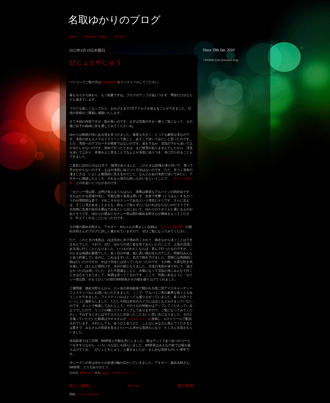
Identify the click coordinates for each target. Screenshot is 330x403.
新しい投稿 (79, 385)
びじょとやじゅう (95, 62)
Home (73, 36)
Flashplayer (109, 82)
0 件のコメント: (123, 373)
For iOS (119, 36)
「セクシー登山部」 (171, 227)
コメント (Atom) (87, 394)
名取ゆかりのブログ (114, 19)
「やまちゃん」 (137, 319)
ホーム (133, 385)
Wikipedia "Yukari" (95, 36)
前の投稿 (185, 385)
